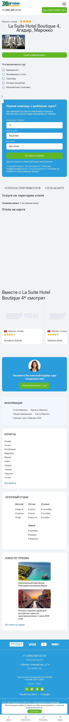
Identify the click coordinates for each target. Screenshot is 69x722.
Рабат (7, 461)
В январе (32, 535)
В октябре (46, 513)
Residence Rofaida (13, 340)
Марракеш (9, 453)
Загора (7, 445)
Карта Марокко (42, 414)
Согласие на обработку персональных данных (32, 170)
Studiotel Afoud (54, 340)
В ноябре (45, 517)
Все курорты (10, 483)
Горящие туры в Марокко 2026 (27, 418)
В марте (19, 509)
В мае (18, 517)
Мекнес (7, 457)
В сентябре (46, 509)
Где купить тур (34, 668)
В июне (31, 509)
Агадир (7, 441)
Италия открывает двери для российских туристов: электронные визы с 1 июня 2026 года (33, 615)
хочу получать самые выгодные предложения (29, 161)
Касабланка (9, 449)
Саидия (7, 465)
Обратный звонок (34, 659)
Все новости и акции (15, 625)
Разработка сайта (28, 694)
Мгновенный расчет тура (34, 385)
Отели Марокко (20, 410)
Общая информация (22, 414)
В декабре (33, 531)
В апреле (19, 513)
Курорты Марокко (39, 410)
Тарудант (8, 473)
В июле (31, 513)
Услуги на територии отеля (22, 188)
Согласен (34, 711)
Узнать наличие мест (34, 55)
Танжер (8, 469)
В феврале (33, 539)
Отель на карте (54, 188)
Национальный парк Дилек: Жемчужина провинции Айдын (32, 584)
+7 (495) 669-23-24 (11, 10)
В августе (32, 517)
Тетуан (7, 477)
